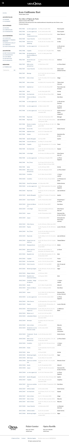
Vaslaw (29, 134)
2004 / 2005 (22, 338)
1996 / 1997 (22, 59)
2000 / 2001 (22, 195)
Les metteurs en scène (9, 53)
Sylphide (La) (30, 87)
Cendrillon (29, 174)
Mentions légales (32, 438)
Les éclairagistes (7, 60)
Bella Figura (30, 357)
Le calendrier (6, 21)
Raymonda (29, 116)
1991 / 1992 (22, 28)
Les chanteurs (7, 38)
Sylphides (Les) (30, 131)
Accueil (5, 13)
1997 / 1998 (22, 94)
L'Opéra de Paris (15, 438)
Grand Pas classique (32, 183)
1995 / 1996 (22, 50)
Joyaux (28, 213)
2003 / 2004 (22, 316)
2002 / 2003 (22, 273)
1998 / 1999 (22, 138)
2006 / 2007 (22, 377)
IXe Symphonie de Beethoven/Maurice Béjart (32, 55)
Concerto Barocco (31, 141)
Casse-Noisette (31, 38)
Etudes (28, 347)
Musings (29, 73)
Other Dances (30, 224)
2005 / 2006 (22, 357)
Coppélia (29, 50)
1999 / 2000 (22, 169)
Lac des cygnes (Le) (32, 28)
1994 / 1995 (22, 46)
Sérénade (29, 320)
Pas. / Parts (30, 162)
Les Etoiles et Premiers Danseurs (9, 41)
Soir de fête (30, 128)
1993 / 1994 (22, 38)
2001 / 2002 (22, 249)
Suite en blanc (30, 77)
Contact (23, 438)
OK (14, 70)
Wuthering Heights (31, 268)
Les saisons (6, 19)
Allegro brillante (31, 273)
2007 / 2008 (22, 406)
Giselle (28, 285)
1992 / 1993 (22, 31)
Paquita (29, 226)
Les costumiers (7, 56)
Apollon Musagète (31, 138)
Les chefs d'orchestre (9, 46)
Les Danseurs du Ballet (9, 42)
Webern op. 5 (30, 313)
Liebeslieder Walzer (32, 316)
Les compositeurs (7, 29)
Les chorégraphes (8, 31)
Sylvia (28, 91)
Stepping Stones (31, 245)
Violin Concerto (31, 264)
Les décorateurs (7, 58)
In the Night (30, 153)
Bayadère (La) (30, 254)
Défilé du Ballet (31, 388)
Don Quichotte (30, 94)
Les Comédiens (7, 44)
